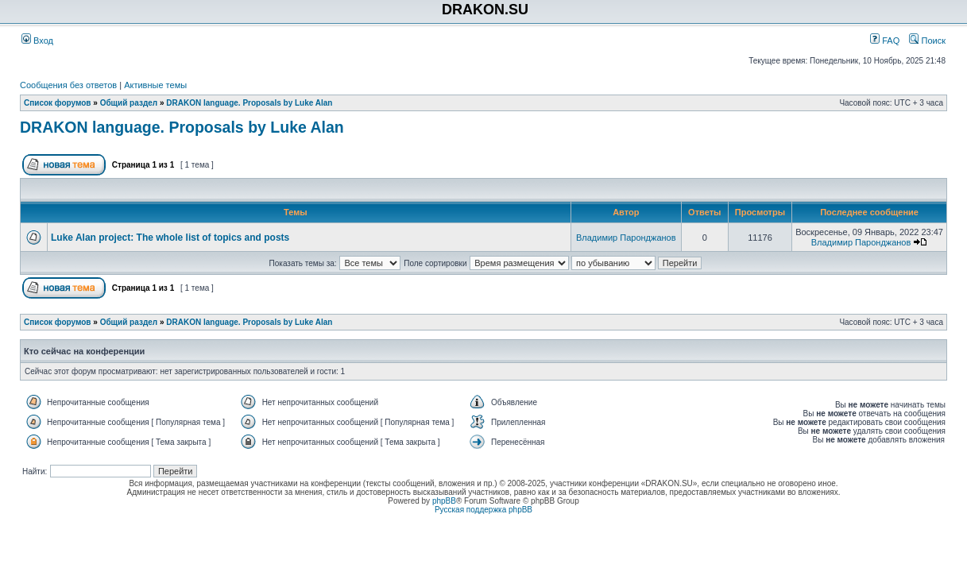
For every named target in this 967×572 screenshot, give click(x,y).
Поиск (927, 40)
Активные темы (155, 85)
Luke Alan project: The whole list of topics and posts (170, 237)
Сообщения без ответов (68, 85)
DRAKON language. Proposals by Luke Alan (249, 103)
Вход (37, 40)
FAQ (884, 40)
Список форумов (57, 103)
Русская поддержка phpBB (483, 509)
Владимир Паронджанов (626, 237)
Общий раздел (129, 103)
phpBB (444, 501)
